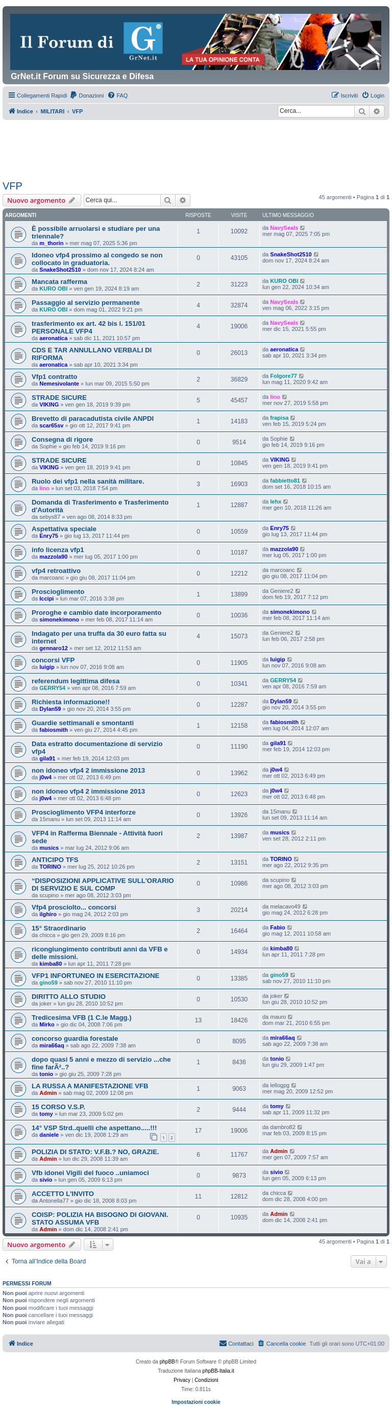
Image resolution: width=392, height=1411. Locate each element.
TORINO (50, 867)
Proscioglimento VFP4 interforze (84, 812)
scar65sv (51, 425)
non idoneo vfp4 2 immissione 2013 (88, 770)
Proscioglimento (58, 591)
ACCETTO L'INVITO (63, 1194)
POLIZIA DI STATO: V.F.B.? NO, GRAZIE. (95, 1152)
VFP (12, 186)
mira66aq (51, 1045)
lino (275, 397)
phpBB (167, 1362)
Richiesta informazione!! (71, 702)
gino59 (48, 982)
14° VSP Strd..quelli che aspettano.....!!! (94, 1128)
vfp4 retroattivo (56, 571)
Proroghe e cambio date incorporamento (96, 612)
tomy (46, 1114)
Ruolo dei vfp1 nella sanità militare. (88, 481)
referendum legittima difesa (75, 681)
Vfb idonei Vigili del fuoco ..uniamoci (90, 1173)
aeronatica (53, 338)
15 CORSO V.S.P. (58, 1107)
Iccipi (46, 598)
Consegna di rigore (62, 439)
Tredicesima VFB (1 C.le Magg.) (82, 1017)
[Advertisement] (188, 148)
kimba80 (50, 964)
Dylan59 (50, 709)
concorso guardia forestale (75, 1038)
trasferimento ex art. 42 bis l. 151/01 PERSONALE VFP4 (88, 327)
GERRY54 (52, 688)
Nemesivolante (59, 383)
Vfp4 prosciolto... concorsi (74, 907)
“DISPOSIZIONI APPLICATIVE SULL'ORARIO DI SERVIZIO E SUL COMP (103, 884)
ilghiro (48, 914)
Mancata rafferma (59, 281)
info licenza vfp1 (58, 550)
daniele (49, 1135)
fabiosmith (53, 730)
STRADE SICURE (59, 397)
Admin (48, 1093)
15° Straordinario (59, 928)
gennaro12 (53, 648)
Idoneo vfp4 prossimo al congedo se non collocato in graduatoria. (97, 259)
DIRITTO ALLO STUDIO (69, 996)
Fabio (277, 927)
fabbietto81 (285, 480)
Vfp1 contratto (54, 376)
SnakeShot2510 (60, 270)
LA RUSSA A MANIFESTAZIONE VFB (90, 1086)
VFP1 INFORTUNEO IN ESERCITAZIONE (95, 975)
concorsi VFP (53, 660)
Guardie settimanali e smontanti (83, 723)
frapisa (279, 418)
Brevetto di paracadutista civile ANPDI (93, 418)
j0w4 (45, 777)
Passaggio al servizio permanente (86, 302)
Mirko (46, 1024)
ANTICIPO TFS (55, 860)
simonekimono (59, 619)
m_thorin (51, 243)
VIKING (49, 404)
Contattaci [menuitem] (236, 1343)
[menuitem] (86, 95)
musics (49, 848)
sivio (45, 1180)
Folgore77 (283, 376)
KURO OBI (53, 288)
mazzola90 (53, 557)
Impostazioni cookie (196, 1402)
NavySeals (284, 228)
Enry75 (48, 536)
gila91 (47, 758)
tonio (46, 1074)
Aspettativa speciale (64, 529)
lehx (275, 501)
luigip (46, 667)
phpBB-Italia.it (218, 1371)
